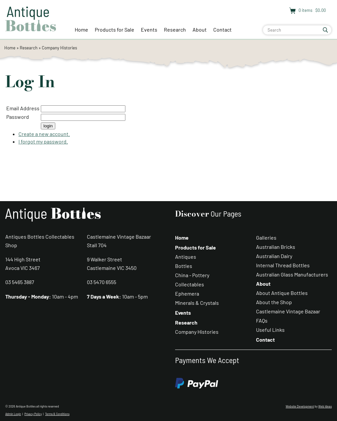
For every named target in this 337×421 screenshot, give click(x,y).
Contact (222, 29)
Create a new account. (44, 134)
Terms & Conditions (57, 414)
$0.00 (320, 10)
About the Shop (274, 302)
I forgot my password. (43, 141)
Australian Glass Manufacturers (292, 274)
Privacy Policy (33, 414)
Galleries (266, 237)
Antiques (185, 256)
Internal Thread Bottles (283, 265)
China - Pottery (192, 275)
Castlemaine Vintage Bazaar (288, 311)
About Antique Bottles (282, 293)
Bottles (183, 266)
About (200, 29)
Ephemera (187, 293)
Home (81, 29)
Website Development (300, 406)
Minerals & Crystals (197, 303)
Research (175, 29)
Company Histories (59, 47)
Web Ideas (325, 406)
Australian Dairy (274, 256)
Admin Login (13, 414)
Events (149, 29)
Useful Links (270, 330)
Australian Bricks (275, 247)
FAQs (262, 320)
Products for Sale (114, 29)
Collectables (189, 284)
